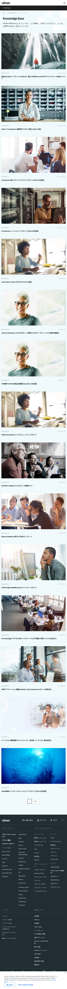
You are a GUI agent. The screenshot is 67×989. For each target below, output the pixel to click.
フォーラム (37, 880)
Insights (20, 865)
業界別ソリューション (40, 838)
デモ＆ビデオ (54, 859)
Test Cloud (21, 905)
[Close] (65, 972)
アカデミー (37, 853)
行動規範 (36, 957)
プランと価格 (6, 840)
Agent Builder (6, 855)
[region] (33, 980)
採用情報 (36, 923)
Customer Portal (39, 873)
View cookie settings (25, 985)
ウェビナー (54, 852)
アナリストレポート (56, 841)
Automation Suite (23, 887)
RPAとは (36, 860)
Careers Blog (38, 927)
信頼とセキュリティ (39, 937)
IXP (19, 872)
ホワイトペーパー (55, 848)
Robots (20, 845)
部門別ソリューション (40, 841)
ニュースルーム (38, 930)
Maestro (20, 879)
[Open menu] (65, 3)
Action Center (6, 851)
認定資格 (36, 856)
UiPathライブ (54, 883)
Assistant (5, 866)
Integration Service (24, 869)
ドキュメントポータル (40, 877)
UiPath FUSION (55, 867)
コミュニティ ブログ (39, 884)
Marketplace (22, 876)
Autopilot (5, 876)
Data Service (22, 861)
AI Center (5, 859)
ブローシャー (54, 856)
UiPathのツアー (55, 876)
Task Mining (22, 901)
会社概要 (36, 916)
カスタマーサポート (8, 844)
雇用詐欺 (36, 965)
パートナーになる (7, 923)
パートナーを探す (7, 920)
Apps (3, 862)
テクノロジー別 (38, 845)
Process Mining (22, 891)
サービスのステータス (40, 891)
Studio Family (22, 834)
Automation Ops (7, 873)
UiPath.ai (36, 920)
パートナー (5, 916)
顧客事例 (53, 845)
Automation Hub (7, 869)
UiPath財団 (37, 954)
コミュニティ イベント (40, 887)
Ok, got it (9, 985)
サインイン (41, 820)
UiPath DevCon (55, 880)
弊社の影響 (37, 947)
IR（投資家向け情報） (40, 934)
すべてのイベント (55, 887)
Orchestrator (22, 883)
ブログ (52, 838)
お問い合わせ (27, 820)
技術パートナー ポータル (9, 938)
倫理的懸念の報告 (39, 961)
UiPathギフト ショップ (40, 950)
